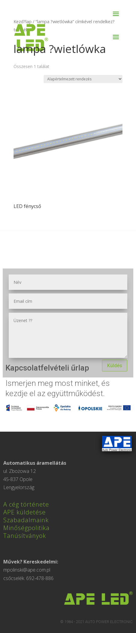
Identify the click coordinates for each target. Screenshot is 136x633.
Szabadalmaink (26, 520)
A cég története (26, 504)
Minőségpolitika (26, 528)
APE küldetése (24, 512)
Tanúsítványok (24, 536)
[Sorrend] (83, 79)
